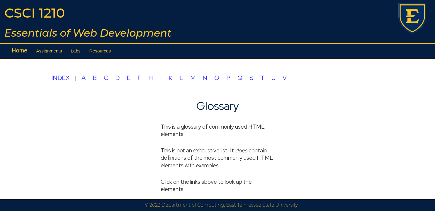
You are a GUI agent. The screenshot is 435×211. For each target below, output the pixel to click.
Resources (100, 50)
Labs (75, 50)
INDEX (60, 78)
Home (19, 50)
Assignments (49, 50)
